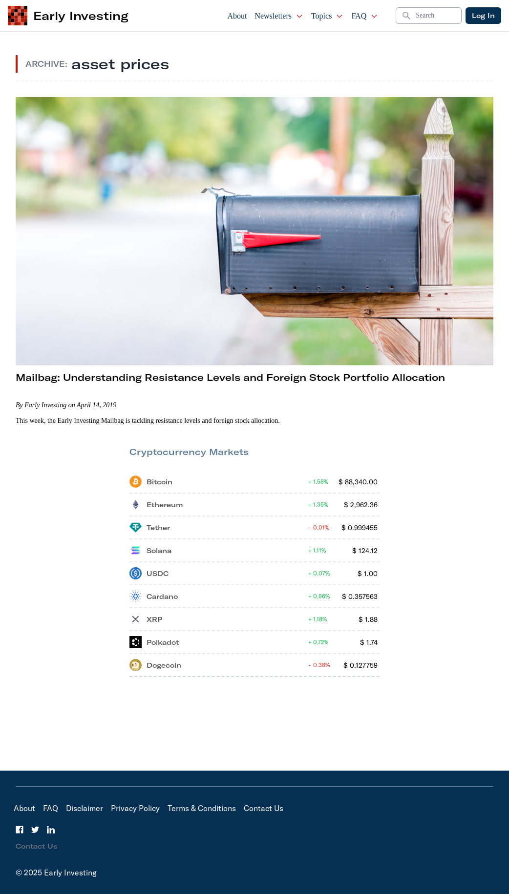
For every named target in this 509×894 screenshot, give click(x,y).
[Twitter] (35, 830)
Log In (483, 15)
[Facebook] (19, 830)
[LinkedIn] (51, 830)
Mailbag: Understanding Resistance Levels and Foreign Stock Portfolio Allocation (230, 377)
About (237, 16)
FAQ (364, 16)
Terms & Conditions (202, 808)
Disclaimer (84, 808)
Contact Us (263, 808)
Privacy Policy (135, 808)
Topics (327, 16)
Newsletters (278, 16)
